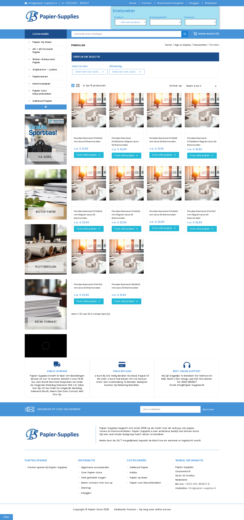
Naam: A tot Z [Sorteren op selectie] (202, 86)
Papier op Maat (42, 42)
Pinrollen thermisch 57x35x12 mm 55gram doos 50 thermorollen (88, 215)
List (78, 86)
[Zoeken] (129, 34)
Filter (6, 517)
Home (133, 3)
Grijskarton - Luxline (45, 69)
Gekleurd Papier (42, 100)
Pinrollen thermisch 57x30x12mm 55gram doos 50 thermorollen (125, 141)
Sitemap (86, 487)
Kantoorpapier (42, 83)
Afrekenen (211, 3)
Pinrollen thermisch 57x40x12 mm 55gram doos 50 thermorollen (126, 215)
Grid (73, 86)
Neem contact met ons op (97, 482)
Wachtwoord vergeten (170, 3)
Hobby (133, 472)
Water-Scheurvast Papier (44, 61)
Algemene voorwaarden (95, 467)
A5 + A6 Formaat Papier (43, 51)
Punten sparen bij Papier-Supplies (47, 467)
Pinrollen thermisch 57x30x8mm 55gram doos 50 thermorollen (201, 141)
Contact (147, 3)
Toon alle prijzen (88, 155)
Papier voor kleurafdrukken (42, 92)
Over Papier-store (91, 472)
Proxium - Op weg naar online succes (149, 509)
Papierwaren (40, 76)
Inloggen (86, 493)
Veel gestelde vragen (93, 477)
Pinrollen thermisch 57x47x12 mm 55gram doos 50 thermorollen (201, 215)
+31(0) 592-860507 (196, 484)
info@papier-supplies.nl (202, 488)
